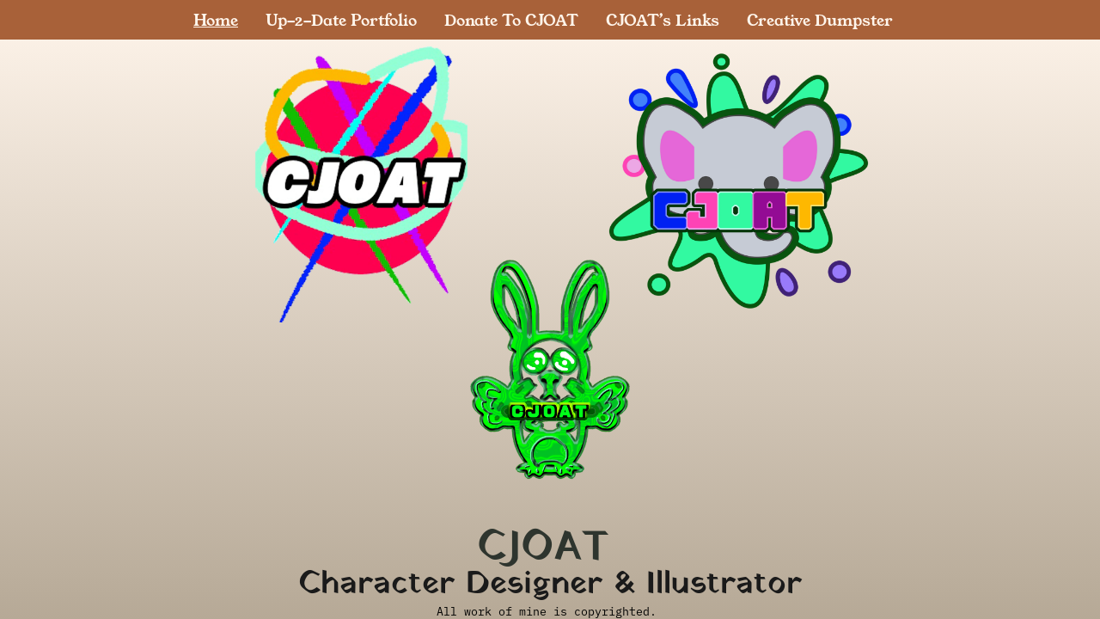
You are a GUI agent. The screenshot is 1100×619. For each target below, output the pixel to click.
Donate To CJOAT (511, 19)
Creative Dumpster (820, 19)
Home (215, 19)
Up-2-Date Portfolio (341, 19)
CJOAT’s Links (662, 19)
